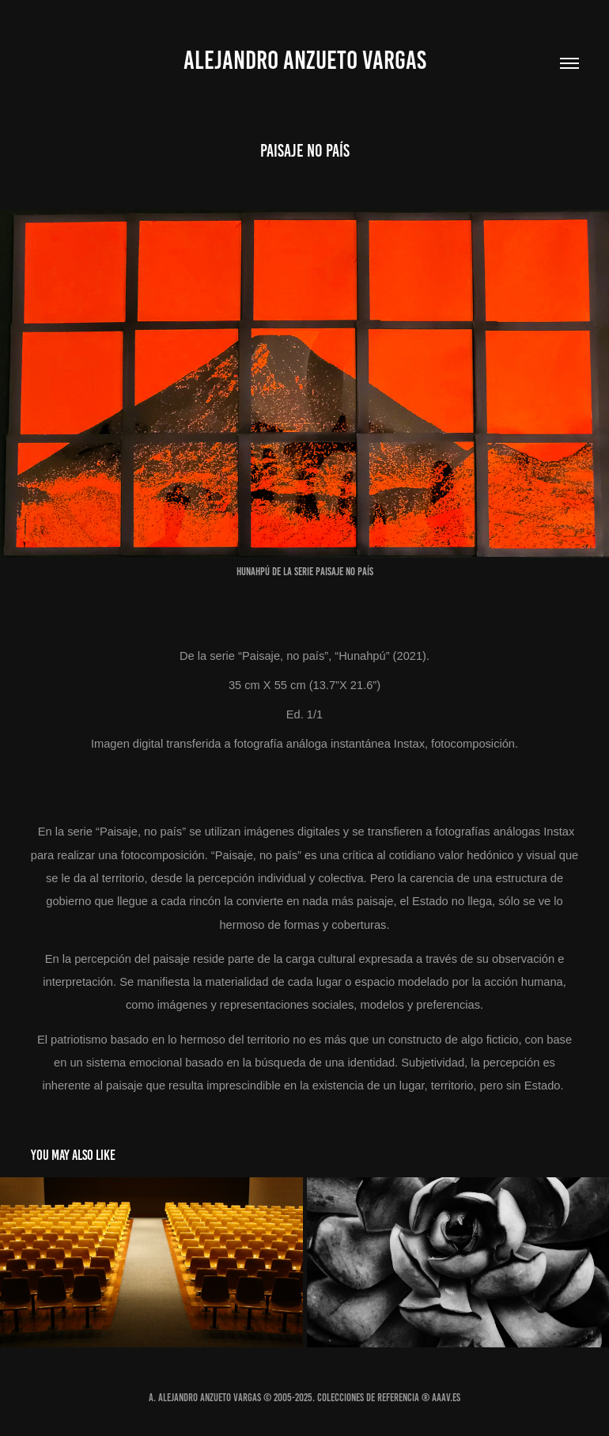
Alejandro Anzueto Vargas (304, 60)
